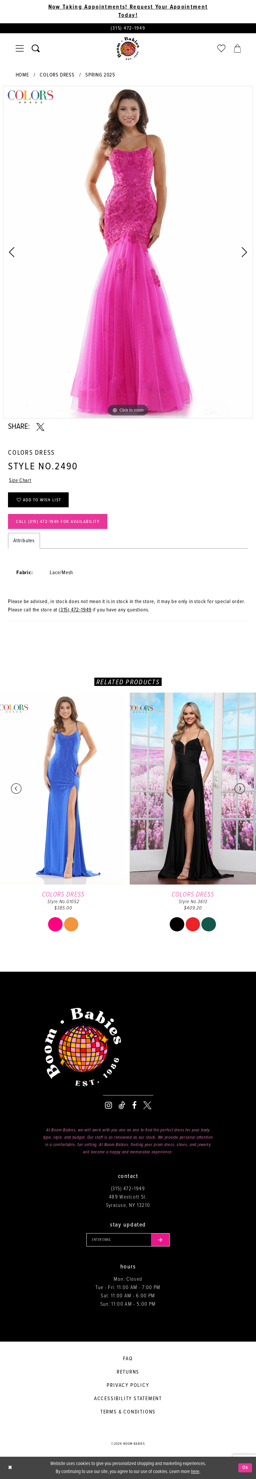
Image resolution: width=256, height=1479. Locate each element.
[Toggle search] (36, 48)
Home (22, 75)
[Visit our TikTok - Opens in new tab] (122, 1105)
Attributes (24, 540)
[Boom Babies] (128, 49)
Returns (128, 1372)
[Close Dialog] (10, 1468)
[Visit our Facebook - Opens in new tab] (134, 1105)
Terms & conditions (128, 1411)
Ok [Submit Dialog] (245, 1467)
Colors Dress (57, 75)
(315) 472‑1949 (75, 609)
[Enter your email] (128, 1239)
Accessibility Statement (128, 1398)
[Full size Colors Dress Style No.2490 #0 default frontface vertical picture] (128, 252)
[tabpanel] (128, 252)
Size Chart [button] (20, 480)
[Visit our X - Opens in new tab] (147, 1105)
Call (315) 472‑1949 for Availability (58, 522)
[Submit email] (160, 1239)
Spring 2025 (100, 75)
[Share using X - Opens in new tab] (40, 427)
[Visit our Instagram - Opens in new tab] (108, 1105)
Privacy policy (128, 1385)
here (195, 1471)
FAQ (128, 1358)
